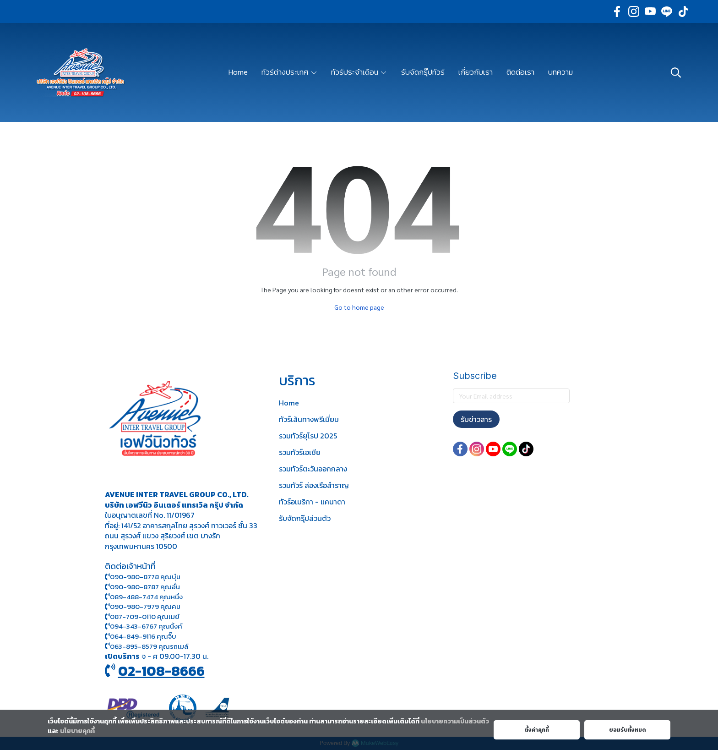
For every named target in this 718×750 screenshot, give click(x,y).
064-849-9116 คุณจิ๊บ (140, 636)
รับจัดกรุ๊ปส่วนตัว (305, 518)
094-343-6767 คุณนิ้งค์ (143, 626)
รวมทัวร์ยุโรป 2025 (308, 435)
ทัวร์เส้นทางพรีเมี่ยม (309, 419)
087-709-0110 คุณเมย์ (145, 616)
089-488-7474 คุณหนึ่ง (144, 596)
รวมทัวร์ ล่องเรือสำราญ (314, 485)
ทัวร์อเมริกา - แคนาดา (312, 501)
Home (289, 402)
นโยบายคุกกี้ (77, 731)
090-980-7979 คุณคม (145, 606)
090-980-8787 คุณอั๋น (145, 586)
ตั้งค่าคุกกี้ (536, 730)
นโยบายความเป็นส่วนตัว (455, 721)
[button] (676, 72)
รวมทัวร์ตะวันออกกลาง (313, 468)
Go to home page (359, 307)
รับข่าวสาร (476, 419)
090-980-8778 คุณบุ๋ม (142, 576)
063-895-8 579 (133, 646)
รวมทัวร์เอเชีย (300, 452)
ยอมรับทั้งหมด (627, 730)
